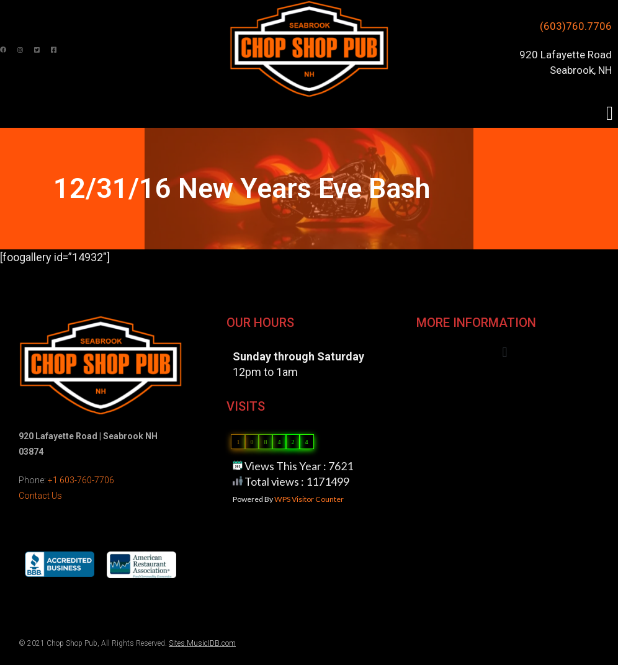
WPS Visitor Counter (309, 499)
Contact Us (40, 496)
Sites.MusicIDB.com (202, 643)
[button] (609, 113)
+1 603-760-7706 (81, 480)
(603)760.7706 (576, 26)
